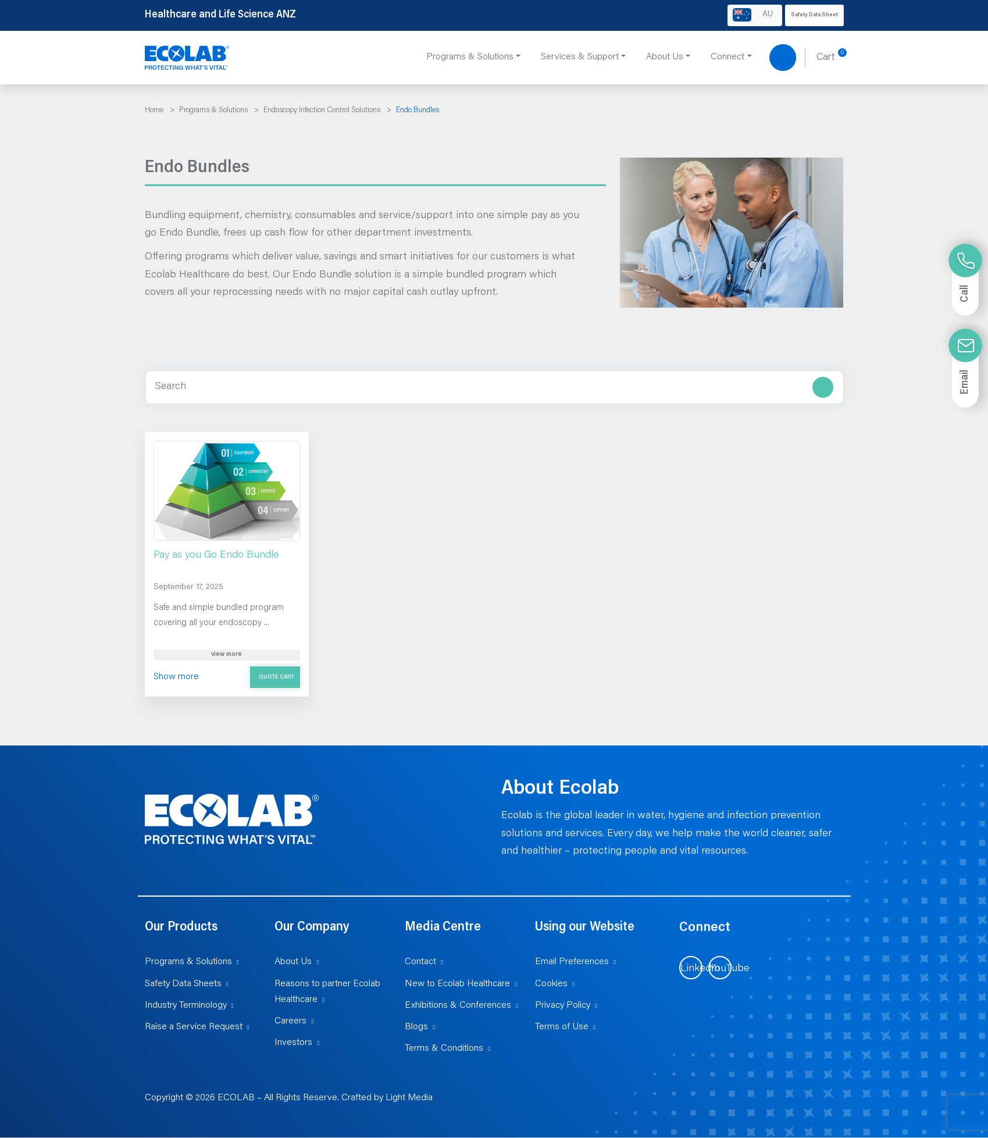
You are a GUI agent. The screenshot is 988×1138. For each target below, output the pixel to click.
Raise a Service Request (193, 1027)
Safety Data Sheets (183, 984)
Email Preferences (572, 961)
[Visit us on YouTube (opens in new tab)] (720, 967)
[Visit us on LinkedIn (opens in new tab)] (690, 967)
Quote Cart (276, 677)
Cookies (551, 984)
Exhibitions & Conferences (458, 1005)
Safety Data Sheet (814, 15)
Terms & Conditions (444, 1048)
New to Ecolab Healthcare (457, 984)
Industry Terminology (186, 1005)
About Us (293, 961)
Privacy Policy (562, 1005)
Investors (293, 1042)
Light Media (409, 1098)
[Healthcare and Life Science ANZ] (187, 58)
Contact (420, 961)
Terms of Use (561, 1027)
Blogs (416, 1027)
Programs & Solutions (188, 961)
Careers (290, 1021)
